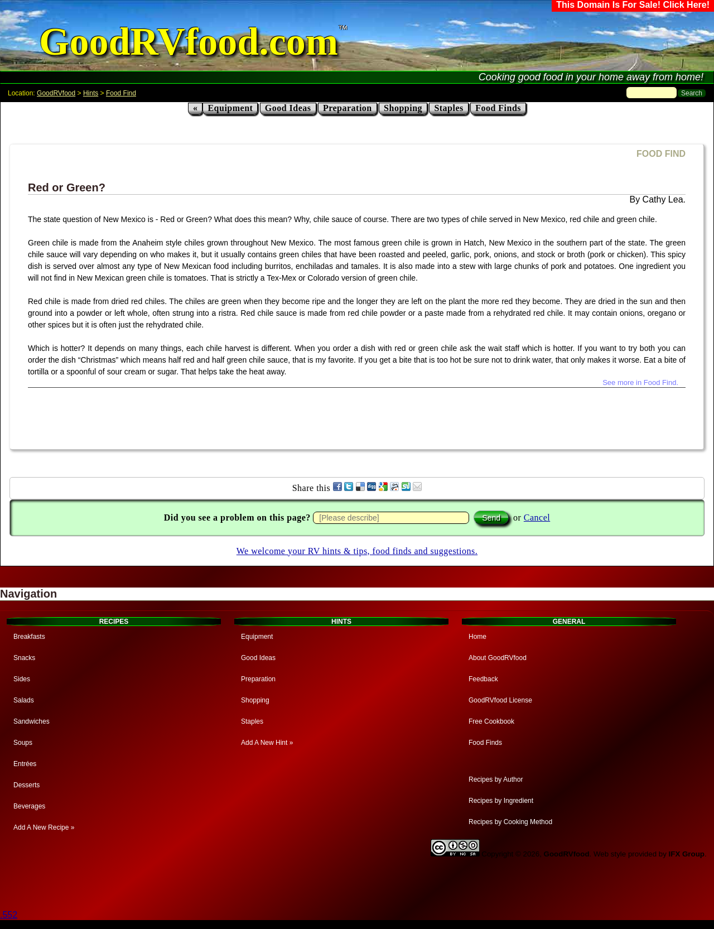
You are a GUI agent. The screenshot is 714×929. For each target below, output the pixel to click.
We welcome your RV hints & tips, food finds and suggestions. (357, 551)
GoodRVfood (56, 93)
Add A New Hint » (267, 743)
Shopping (403, 108)
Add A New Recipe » (43, 827)
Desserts (26, 785)
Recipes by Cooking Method (510, 822)
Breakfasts (29, 637)
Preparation (347, 108)
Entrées (24, 764)
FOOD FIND (661, 153)
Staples (448, 108)
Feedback (483, 679)
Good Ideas (288, 108)
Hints (90, 93)
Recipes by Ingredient (501, 801)
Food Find (121, 93)
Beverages (29, 806)
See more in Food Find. (640, 382)
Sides (21, 679)
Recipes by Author (496, 779)
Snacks (24, 658)
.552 (8, 915)
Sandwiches (31, 721)
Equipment (230, 108)
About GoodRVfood (498, 658)
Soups (22, 743)
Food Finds (498, 108)
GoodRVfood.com (188, 41)
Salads (23, 700)
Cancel (537, 517)
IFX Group (687, 854)
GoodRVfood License (500, 700)
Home (477, 637)
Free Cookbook (491, 721)
